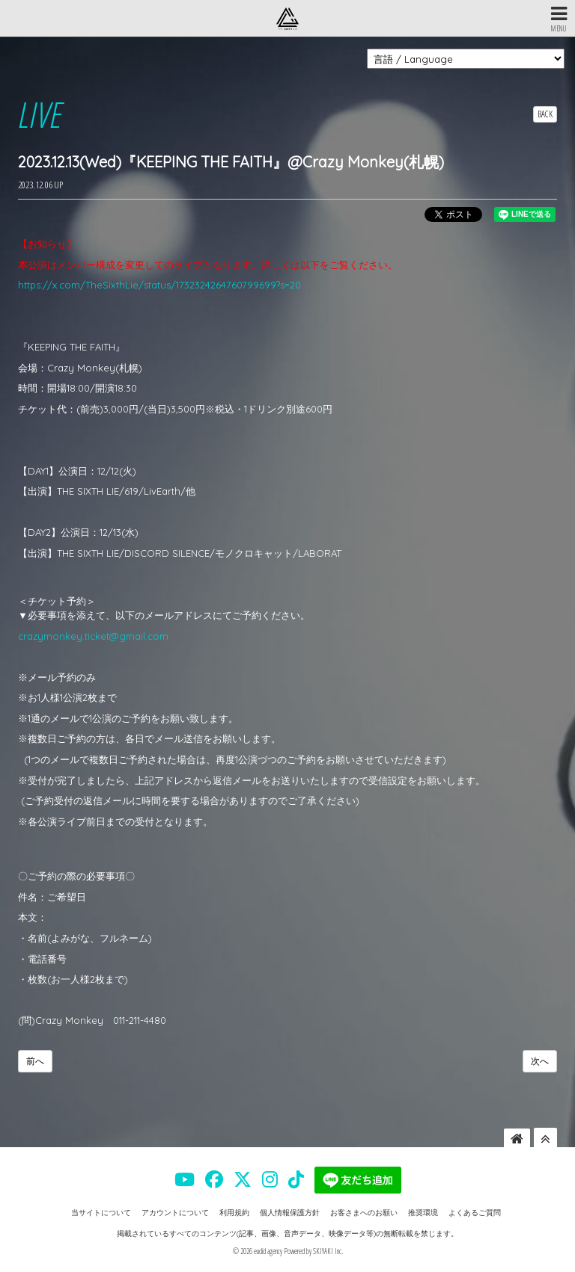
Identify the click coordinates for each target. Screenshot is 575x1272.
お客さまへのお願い (364, 1212)
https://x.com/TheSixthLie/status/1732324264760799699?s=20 (159, 285)
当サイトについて (101, 1212)
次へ (540, 1060)
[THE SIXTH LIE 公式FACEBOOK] (214, 1179)
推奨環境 (423, 1212)
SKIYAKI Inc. (328, 1251)
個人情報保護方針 (290, 1212)
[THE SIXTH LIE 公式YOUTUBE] (184, 1179)
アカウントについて (175, 1212)
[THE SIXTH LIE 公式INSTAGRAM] (270, 1179)
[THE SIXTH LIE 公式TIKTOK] (296, 1179)
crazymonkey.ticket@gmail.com (93, 636)
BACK (545, 114)
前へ (35, 1060)
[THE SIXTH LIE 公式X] (243, 1179)
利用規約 (234, 1212)
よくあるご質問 (474, 1212)
